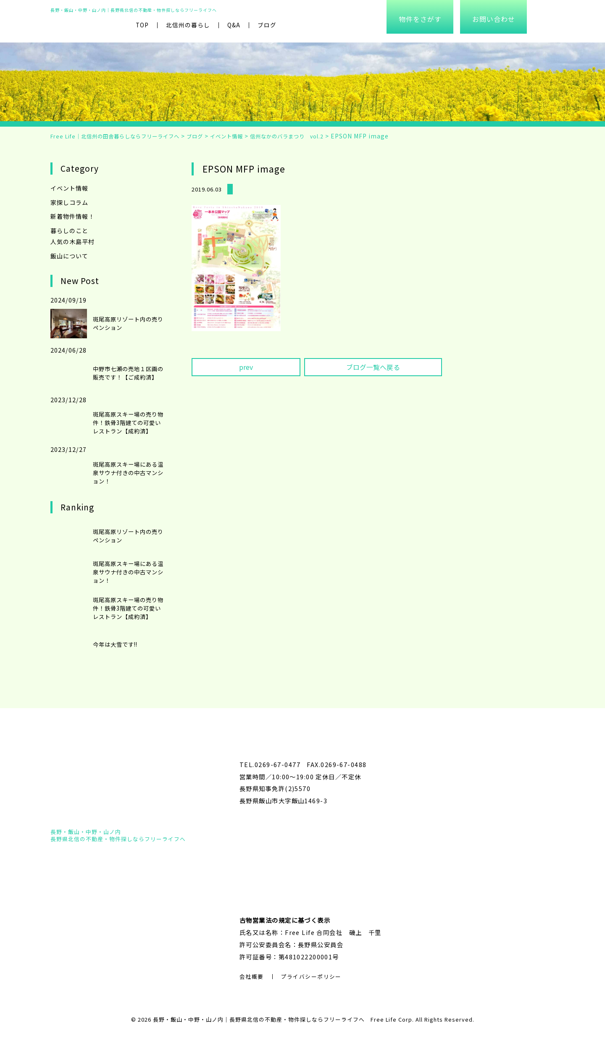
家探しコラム (69, 201)
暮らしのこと (69, 229)
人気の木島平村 (72, 240)
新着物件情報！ (72, 215)
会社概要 (251, 976)
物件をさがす (420, 19)
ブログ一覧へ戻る (373, 367)
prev (246, 367)
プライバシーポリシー (311, 976)
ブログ (267, 25)
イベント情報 (69, 187)
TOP (142, 25)
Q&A (233, 25)
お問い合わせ (493, 19)
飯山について (69, 254)
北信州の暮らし (188, 25)
